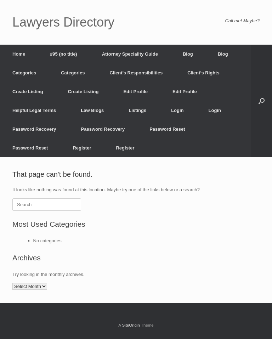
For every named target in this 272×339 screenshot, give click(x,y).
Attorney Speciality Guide (130, 54)
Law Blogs (92, 110)
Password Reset (167, 129)
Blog (188, 54)
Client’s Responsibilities (136, 72)
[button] (261, 101)
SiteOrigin (131, 325)
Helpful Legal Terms (34, 110)
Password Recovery (34, 129)
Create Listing (27, 91)
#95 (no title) (63, 54)
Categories (24, 72)
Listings (137, 110)
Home (18, 54)
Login (177, 110)
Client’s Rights (203, 72)
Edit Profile (135, 91)
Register (82, 148)
